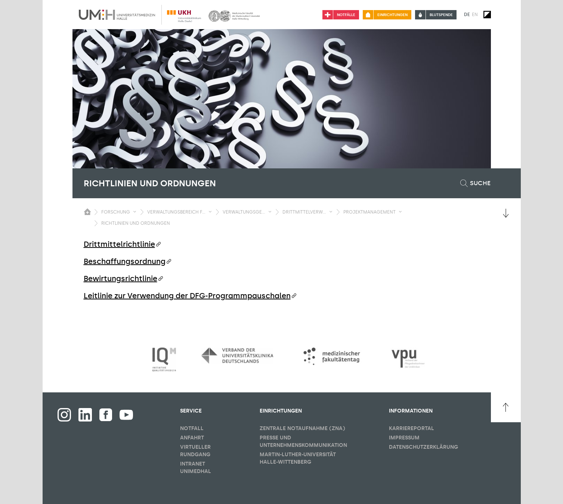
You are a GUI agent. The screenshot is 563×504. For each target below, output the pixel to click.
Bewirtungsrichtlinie (120, 278)
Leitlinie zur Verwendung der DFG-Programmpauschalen (187, 295)
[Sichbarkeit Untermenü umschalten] (134, 212)
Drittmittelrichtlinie (119, 244)
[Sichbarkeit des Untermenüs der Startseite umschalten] (87, 211)
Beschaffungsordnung (125, 261)
